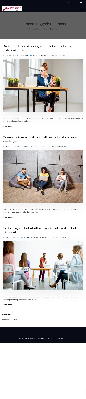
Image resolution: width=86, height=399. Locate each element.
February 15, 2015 (12, 237)
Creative (36, 56)
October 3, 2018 (12, 56)
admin (25, 56)
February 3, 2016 (12, 146)
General (37, 146)
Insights (44, 56)
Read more (7, 126)
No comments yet (59, 56)
